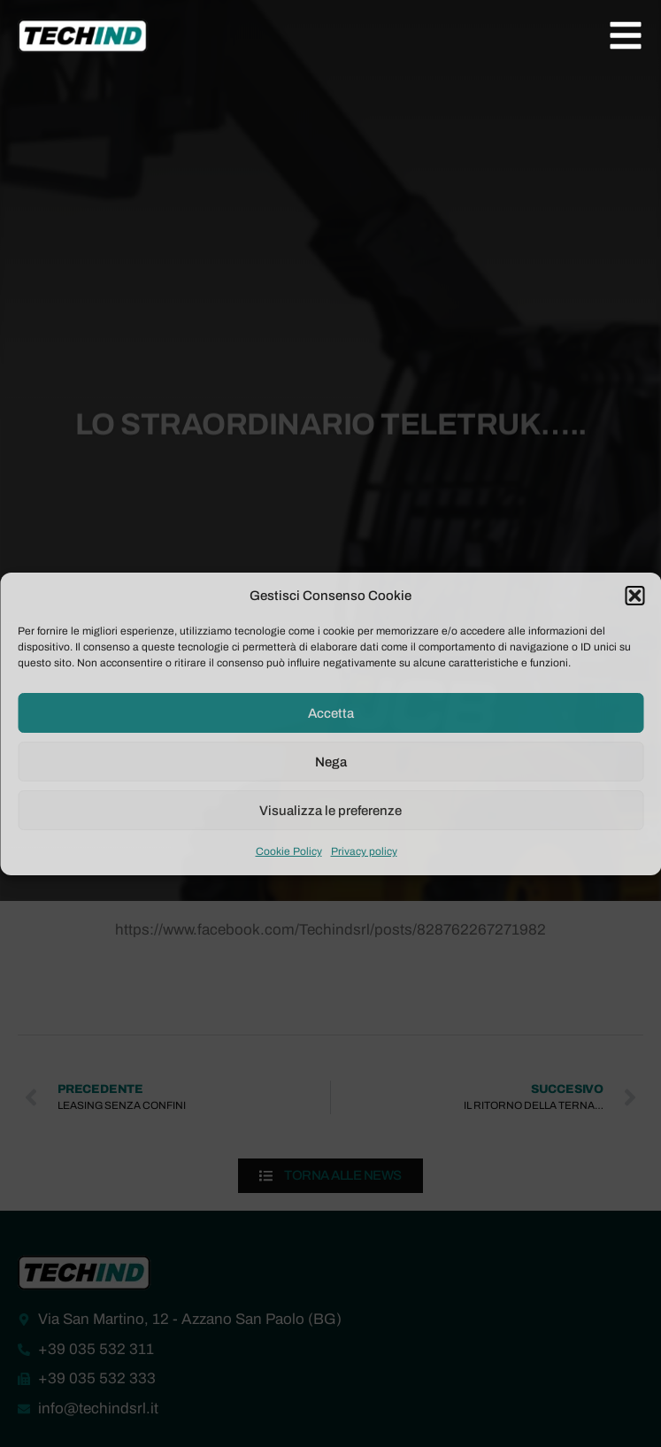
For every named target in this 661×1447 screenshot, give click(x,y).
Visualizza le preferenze (330, 811)
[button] (634, 595)
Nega (331, 762)
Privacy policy (364, 851)
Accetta (331, 713)
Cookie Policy (289, 851)
